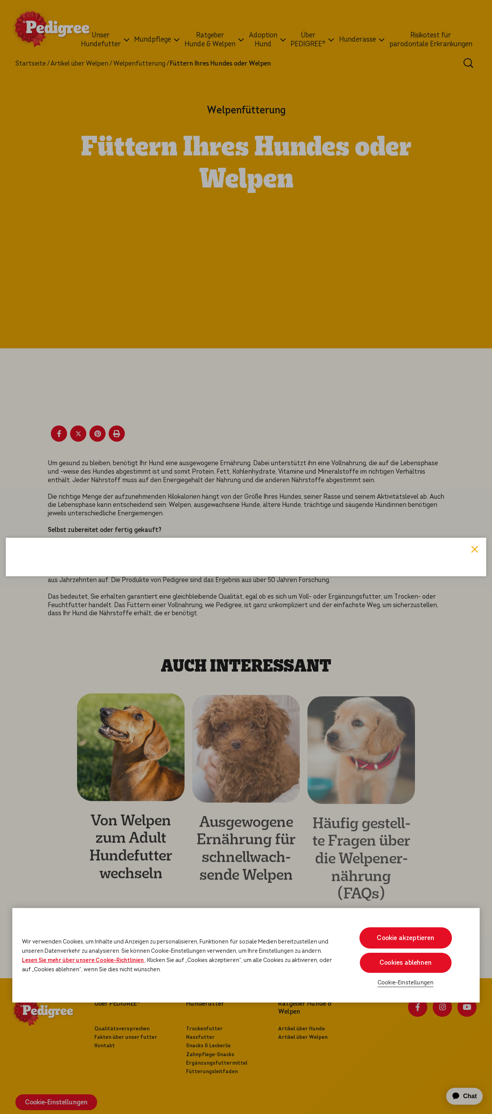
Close (474, 433)
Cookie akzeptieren (405, 937)
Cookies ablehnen (405, 962)
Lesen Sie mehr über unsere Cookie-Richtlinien (83, 960)
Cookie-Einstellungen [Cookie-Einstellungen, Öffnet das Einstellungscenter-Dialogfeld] (405, 982)
